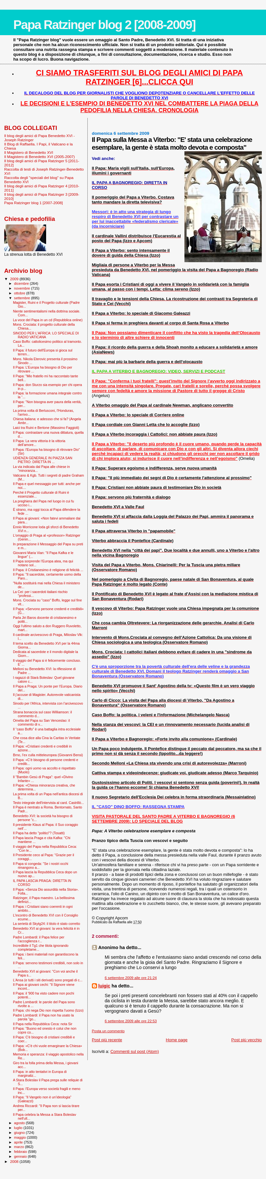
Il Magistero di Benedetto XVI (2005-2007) (39, 156)
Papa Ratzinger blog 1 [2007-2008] (33, 203)
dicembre (22, 283)
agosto (20, 1123)
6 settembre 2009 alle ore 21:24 (131, 978)
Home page (176, 1039)
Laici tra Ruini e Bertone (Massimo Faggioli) (46, 428)
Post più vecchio (246, 1039)
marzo (19, 1147)
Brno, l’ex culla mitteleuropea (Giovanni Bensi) (48, 755)
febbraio (21, 1152)
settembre (22, 298)
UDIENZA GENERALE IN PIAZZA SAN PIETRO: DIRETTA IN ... (42, 460)
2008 (14, 1161)
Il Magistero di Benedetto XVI (28, 152)
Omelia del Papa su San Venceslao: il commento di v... (41, 722)
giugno (20, 1132)
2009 (14, 279)
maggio (20, 1137)
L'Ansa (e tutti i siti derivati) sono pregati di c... (47, 980)
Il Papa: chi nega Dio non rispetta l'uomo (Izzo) (48, 1010)
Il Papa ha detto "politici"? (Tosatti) (38, 833)
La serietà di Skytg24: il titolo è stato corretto (46, 924)
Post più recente (107, 1039)
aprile (19, 1142)
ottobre (20, 293)
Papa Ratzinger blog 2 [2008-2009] (104, 25)
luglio (19, 1128)
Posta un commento (108, 1031)
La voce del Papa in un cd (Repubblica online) (48, 320)
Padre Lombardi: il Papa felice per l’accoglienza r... (38, 939)
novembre (22, 288)
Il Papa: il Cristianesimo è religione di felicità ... (48, 570)
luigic (104, 985)
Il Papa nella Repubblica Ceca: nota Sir (42, 1024)
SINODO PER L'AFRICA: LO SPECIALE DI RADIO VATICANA (46, 335)
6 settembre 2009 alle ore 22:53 (131, 1021)
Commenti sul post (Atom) (134, 1051)
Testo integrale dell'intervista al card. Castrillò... (48, 803)
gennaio (21, 1156)
